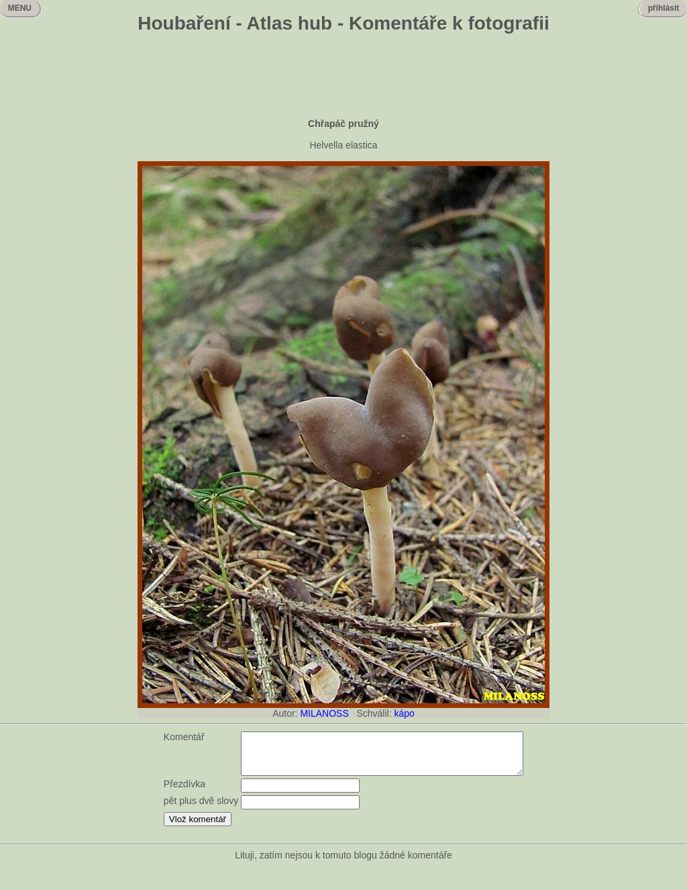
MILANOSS (324, 713)
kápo (404, 713)
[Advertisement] (343, 77)
